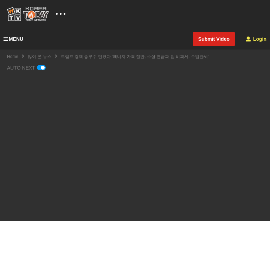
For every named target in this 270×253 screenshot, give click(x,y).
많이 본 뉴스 (39, 56)
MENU (13, 39)
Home (12, 56)
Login (256, 39)
